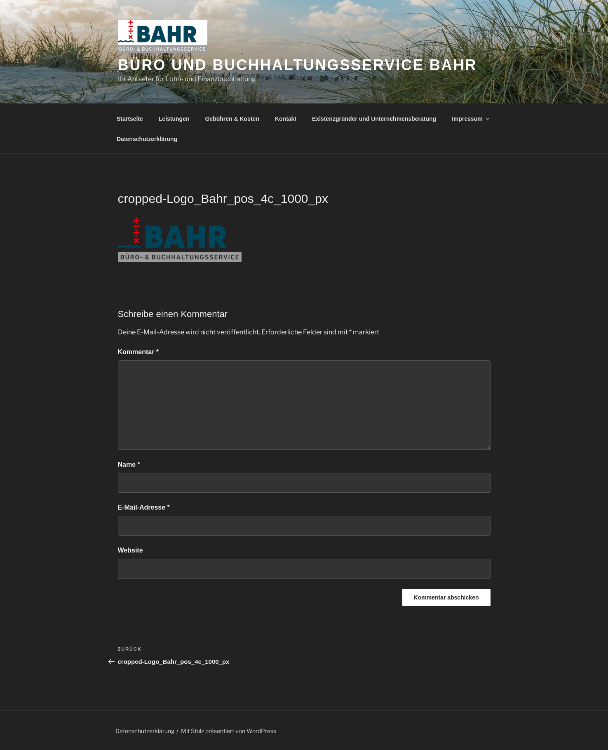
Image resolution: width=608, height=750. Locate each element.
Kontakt (285, 118)
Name (129, 464)
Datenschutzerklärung (147, 139)
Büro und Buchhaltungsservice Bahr (297, 64)
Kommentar (138, 351)
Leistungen (174, 118)
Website (130, 550)
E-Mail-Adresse (144, 507)
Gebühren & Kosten (232, 118)
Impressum (471, 118)
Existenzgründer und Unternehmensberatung (374, 118)
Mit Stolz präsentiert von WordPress (228, 730)
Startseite (130, 118)
